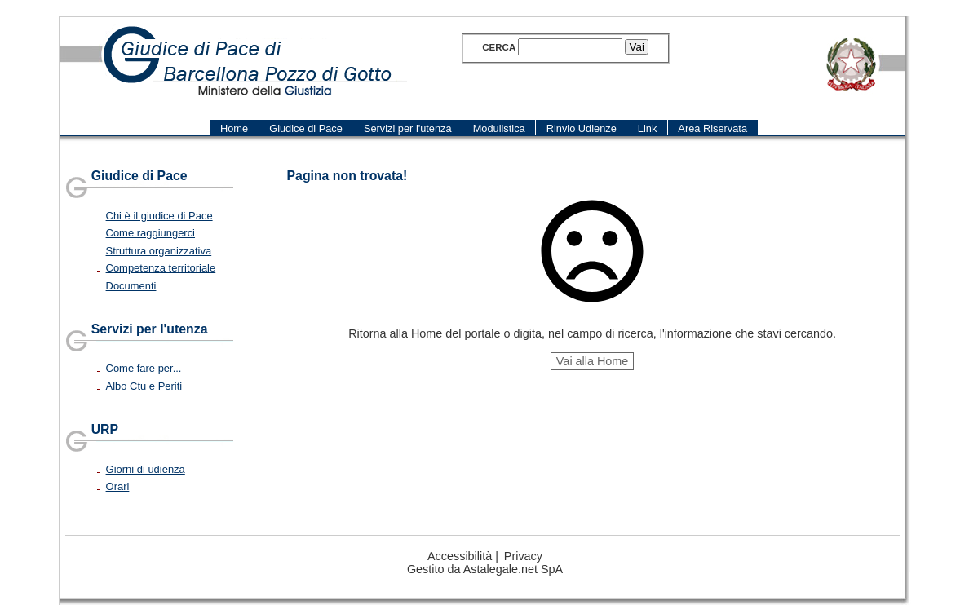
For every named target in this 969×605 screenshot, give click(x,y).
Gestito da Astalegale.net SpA (485, 569)
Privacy (523, 556)
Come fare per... (144, 368)
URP (104, 429)
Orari (118, 486)
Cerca (498, 47)
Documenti (131, 286)
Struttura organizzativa (159, 251)
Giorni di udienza (145, 469)
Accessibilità (459, 556)
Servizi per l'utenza (149, 329)
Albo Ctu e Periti (144, 386)
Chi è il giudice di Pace (159, 216)
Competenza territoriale (161, 268)
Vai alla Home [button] (592, 361)
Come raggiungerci (150, 233)
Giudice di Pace (139, 176)
